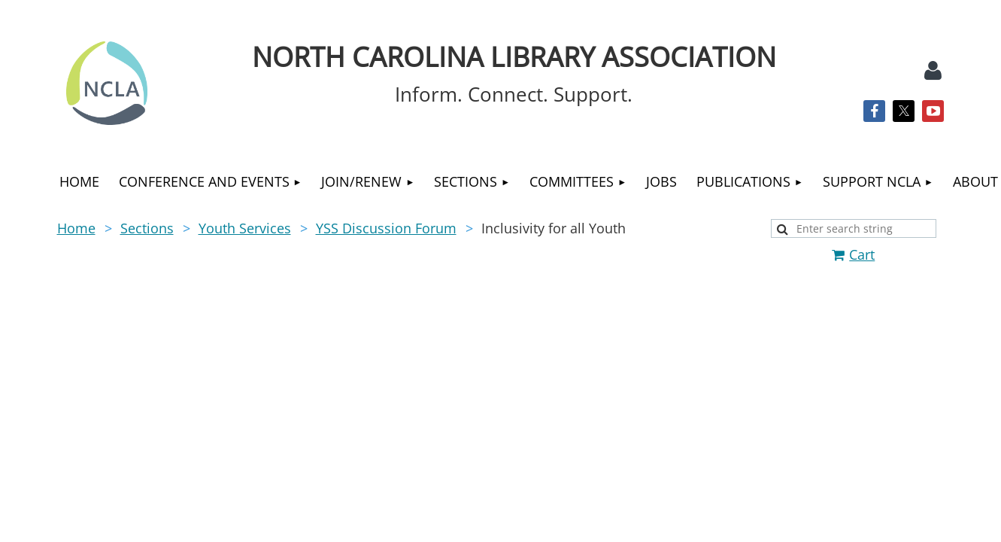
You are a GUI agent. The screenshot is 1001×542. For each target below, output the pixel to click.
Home (76, 228)
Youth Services (245, 228)
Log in (933, 71)
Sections (147, 228)
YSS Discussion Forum (386, 228)
